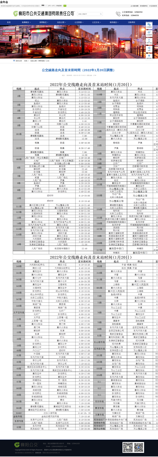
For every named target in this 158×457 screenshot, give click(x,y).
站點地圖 (135, 6)
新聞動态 (44, 22)
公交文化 (96, 22)
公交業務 (79, 22)
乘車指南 (41, 61)
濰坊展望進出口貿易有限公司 (24, 453)
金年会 (4, 2)
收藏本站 (145, 6)
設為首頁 (154, 6)
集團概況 (26, 22)
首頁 (9, 22)
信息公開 (61, 22)
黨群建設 (114, 22)
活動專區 (131, 22)
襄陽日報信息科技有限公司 (51, 453)
